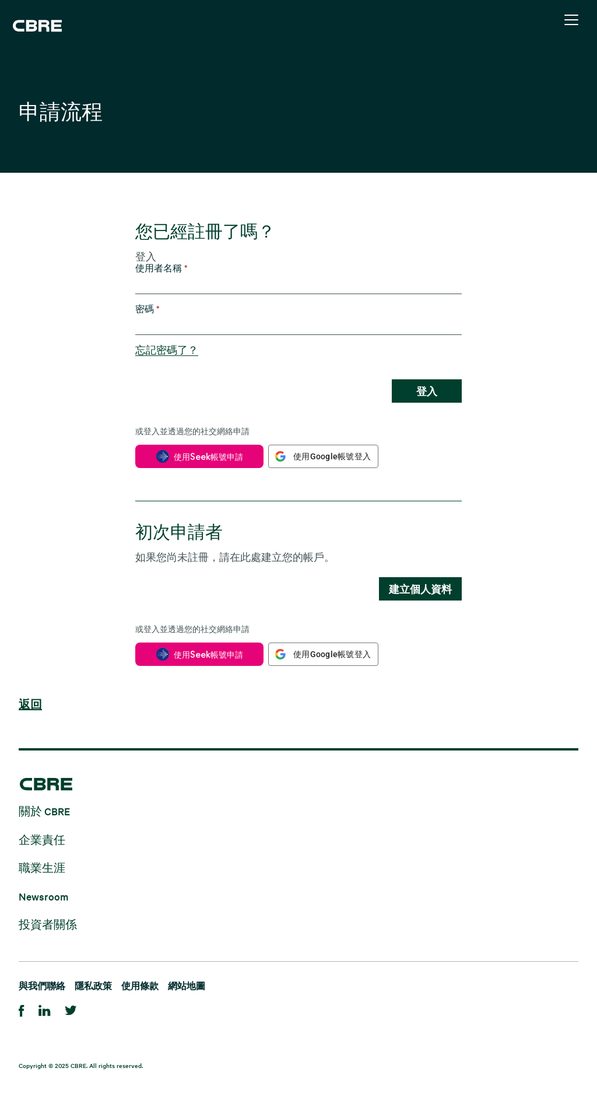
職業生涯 (42, 867)
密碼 (147, 309)
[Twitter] (71, 1008)
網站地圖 (186, 985)
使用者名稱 (161, 268)
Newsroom (43, 895)
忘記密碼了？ (166, 349)
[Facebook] (21, 1008)
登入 (426, 391)
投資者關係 (48, 924)
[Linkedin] (44, 1008)
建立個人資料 (420, 588)
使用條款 (140, 985)
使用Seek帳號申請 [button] (208, 456)
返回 (30, 705)
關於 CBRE (44, 811)
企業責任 (42, 839)
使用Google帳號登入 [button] (332, 456)
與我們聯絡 (42, 985)
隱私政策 (93, 985)
